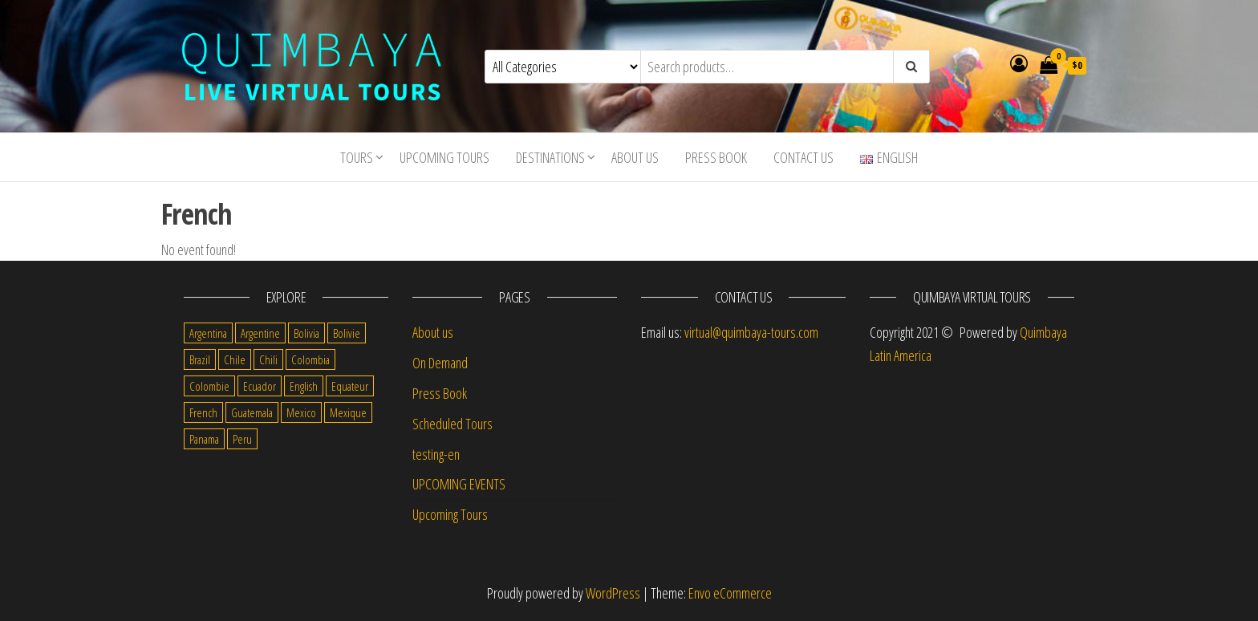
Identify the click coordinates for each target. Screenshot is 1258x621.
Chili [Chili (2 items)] (268, 359)
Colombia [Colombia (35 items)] (310, 359)
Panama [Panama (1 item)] (204, 439)
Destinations (550, 157)
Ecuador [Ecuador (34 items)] (259, 386)
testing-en (436, 454)
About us (635, 157)
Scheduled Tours (452, 423)
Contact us (803, 157)
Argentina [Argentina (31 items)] (208, 333)
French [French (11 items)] (203, 412)
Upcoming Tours (444, 157)
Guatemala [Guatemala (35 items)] (252, 412)
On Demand (440, 362)
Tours (356, 157)
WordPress (613, 593)
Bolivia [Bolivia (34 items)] (306, 333)
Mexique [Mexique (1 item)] (348, 412)
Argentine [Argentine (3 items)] (260, 333)
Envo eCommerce (730, 593)
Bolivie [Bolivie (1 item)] (346, 333)
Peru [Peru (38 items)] (242, 439)
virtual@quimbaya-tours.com (751, 332)
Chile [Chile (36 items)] (235, 359)
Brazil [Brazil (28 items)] (199, 359)
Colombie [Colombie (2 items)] (209, 386)
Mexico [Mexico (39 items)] (301, 412)
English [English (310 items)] (304, 386)
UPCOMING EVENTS (458, 483)
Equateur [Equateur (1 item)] (349, 386)
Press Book (716, 157)
